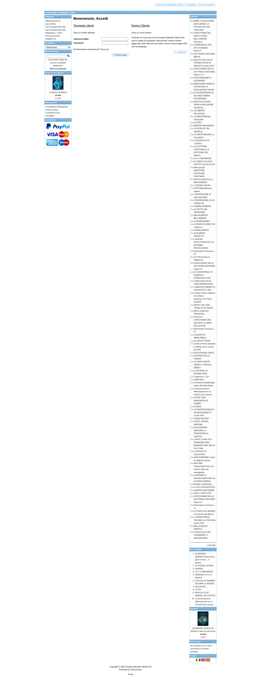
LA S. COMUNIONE (203, 158)
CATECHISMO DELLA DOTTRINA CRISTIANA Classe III (204, 499)
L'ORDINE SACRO (202, 185)
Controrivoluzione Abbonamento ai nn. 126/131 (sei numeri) (203, 392)
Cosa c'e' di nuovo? (54, 73)
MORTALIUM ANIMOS (204, 125)
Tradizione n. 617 (201, 377)
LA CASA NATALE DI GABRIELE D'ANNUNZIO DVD (203, 275)
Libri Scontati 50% (53, 30)
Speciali (194, 609)
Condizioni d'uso (52, 113)
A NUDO (197, 406)
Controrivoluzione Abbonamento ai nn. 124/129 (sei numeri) (204, 601)
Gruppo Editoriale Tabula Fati (138, 667)
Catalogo (63, 12)
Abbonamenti (51, 21)
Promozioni (50, 36)
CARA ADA (199, 379)
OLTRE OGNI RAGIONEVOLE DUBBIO (201, 400)
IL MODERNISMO (202, 221)
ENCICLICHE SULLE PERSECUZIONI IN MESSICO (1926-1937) (204, 63)
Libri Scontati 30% (53, 27)
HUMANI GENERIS (202, 206)
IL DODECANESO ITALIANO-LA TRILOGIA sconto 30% (204, 520)
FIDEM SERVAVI (201, 418)
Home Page (51, 12)
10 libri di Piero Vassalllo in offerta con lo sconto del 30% (204, 347)
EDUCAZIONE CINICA (204, 353)
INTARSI (199, 569)
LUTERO (198, 122)
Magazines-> (51, 33)
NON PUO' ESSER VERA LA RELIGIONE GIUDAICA (203, 105)
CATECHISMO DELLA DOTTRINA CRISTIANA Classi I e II (204, 72)
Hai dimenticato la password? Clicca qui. (91, 49)
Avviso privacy (51, 110)
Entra (72, 12)
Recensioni (195, 641)
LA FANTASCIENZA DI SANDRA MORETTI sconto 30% (204, 412)
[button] (169, 5)
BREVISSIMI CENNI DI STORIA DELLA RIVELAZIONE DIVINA (204, 87)
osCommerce (136, 669)
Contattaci (50, 116)
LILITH (198, 589)
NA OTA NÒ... (201, 587)
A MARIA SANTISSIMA (204, 490)
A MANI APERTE (201, 230)
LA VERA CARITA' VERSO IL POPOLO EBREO (203, 365)
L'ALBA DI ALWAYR (58, 92)
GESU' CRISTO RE (202, 493)
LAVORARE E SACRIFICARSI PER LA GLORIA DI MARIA (204, 478)
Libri (47, 24)
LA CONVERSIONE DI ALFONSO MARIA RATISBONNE (204, 95)
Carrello (194, 17)
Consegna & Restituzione (56, 107)
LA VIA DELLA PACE (204, 566)
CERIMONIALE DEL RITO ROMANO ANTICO (203, 48)
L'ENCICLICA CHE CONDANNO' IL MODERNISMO (202, 535)
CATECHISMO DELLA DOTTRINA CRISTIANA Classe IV (204, 266)
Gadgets (49, 39)
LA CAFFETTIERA (202, 341)
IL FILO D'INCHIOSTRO (204, 487)
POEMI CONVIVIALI (203, 484)
